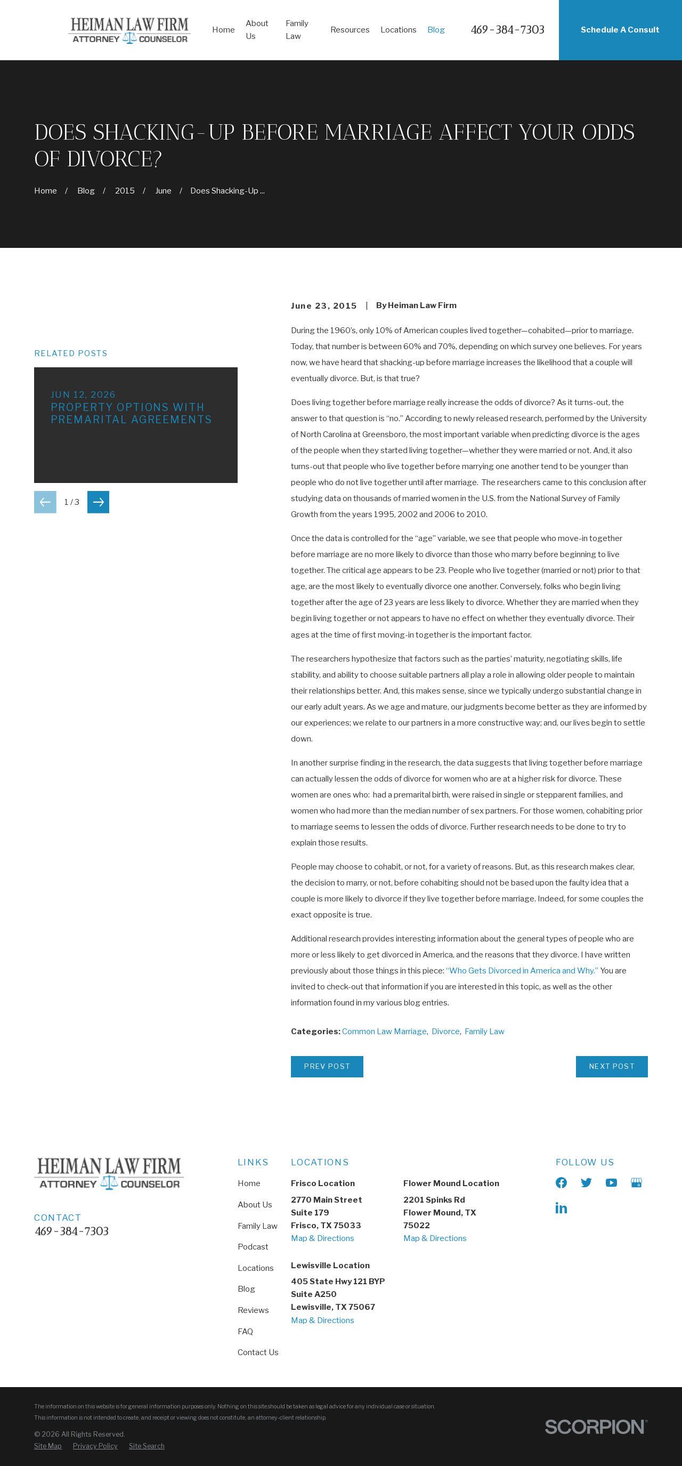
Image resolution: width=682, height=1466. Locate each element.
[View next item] (98, 502)
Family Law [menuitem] (297, 30)
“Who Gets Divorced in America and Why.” (522, 971)
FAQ (245, 1331)
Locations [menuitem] (398, 30)
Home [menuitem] (223, 30)
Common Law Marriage (384, 1031)
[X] (586, 1182)
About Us (255, 1205)
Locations (256, 1268)
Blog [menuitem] (436, 30)
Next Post (612, 1066)
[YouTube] (611, 1182)
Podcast (253, 1247)
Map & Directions (322, 1238)
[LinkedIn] (561, 1207)
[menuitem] (48, 1446)
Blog (246, 1289)
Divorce (446, 1031)
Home (249, 1183)
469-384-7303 (507, 30)
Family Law (485, 1031)
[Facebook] (561, 1182)
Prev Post (327, 1066)
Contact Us (258, 1352)
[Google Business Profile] (636, 1182)
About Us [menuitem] (257, 30)
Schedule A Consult (620, 30)
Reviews (253, 1310)
